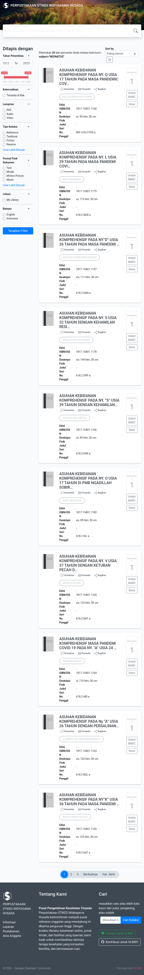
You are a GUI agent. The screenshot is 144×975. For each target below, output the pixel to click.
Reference (12, 132)
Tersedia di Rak (15, 95)
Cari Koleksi (131, 920)
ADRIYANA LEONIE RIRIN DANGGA (79, 257)
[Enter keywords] (110, 920)
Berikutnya (90, 874)
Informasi (9, 922)
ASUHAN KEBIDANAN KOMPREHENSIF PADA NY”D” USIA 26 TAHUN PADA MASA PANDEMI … (89, 239)
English (11, 214)
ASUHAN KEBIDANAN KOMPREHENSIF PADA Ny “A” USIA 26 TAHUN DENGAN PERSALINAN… (89, 721)
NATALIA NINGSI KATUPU (75, 817)
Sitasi (132, 104)
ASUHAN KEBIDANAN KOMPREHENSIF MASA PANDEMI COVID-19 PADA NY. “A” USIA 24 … (87, 643)
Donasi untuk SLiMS (117, 933)
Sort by (109, 48)
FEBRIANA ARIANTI (72, 661)
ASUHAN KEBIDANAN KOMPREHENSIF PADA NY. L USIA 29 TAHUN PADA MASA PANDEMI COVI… (87, 159)
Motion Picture (15, 175)
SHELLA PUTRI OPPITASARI (76, 340)
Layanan (8, 927)
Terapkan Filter (18, 231)
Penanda (86, 89)
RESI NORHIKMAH (71, 179)
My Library (13, 199)
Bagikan (100, 89)
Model (10, 171)
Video (10, 117)
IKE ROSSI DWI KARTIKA (74, 418)
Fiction (10, 140)
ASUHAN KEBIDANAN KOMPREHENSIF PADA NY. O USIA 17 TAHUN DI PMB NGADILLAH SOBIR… (88, 481)
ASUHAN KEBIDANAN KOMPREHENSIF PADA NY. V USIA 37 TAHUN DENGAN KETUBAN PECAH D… (88, 563)
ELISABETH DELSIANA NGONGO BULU (81, 739)
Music (10, 179)
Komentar (67, 89)
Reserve (11, 144)
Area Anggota (12, 936)
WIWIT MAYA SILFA (71, 500)
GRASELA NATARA (71, 583)
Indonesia (12, 218)
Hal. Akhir (108, 874)
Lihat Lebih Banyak (14, 149)
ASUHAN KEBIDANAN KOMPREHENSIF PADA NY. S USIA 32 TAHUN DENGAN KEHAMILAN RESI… (87, 320)
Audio (10, 113)
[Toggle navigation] (135, 5)
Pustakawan (11, 931)
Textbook (12, 136)
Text (9, 167)
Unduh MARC (132, 94)
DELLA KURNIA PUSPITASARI (77, 97)
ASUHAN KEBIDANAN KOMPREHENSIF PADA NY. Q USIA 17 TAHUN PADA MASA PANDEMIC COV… (88, 77)
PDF (9, 109)
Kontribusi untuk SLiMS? (119, 942)
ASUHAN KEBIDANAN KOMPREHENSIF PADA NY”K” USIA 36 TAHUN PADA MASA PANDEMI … (89, 799)
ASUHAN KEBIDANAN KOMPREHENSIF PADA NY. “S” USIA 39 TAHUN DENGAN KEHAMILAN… (89, 400)
